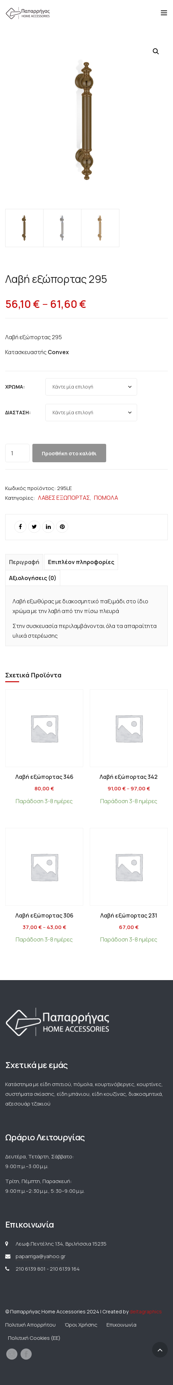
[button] (156, 51)
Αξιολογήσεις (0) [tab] (32, 578)
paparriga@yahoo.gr (40, 1256)
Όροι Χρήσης (81, 1324)
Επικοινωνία (121, 1324)
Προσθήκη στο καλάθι (69, 453)
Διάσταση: (18, 412)
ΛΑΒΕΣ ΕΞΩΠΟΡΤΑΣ (64, 498)
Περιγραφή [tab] (24, 562)
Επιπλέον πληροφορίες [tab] (81, 562)
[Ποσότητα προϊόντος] (17, 453)
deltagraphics (145, 1311)
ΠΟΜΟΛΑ (106, 498)
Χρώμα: (15, 386)
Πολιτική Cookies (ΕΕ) (34, 1338)
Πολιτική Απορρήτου (30, 1324)
